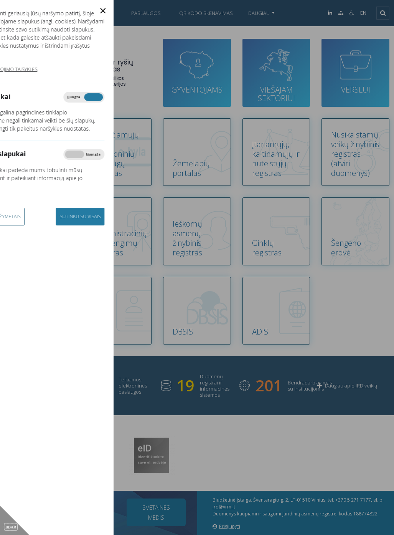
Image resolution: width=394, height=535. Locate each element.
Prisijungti (226, 526)
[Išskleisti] (382, 13)
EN (363, 13)
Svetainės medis (156, 512)
